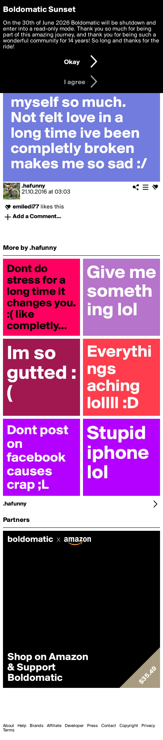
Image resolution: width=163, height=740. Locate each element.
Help (21, 726)
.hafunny (33, 186)
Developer (74, 726)
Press (92, 726)
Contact (108, 726)
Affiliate (54, 726)
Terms (9, 730)
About (8, 726)
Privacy (148, 726)
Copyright (128, 726)
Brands (37, 726)
